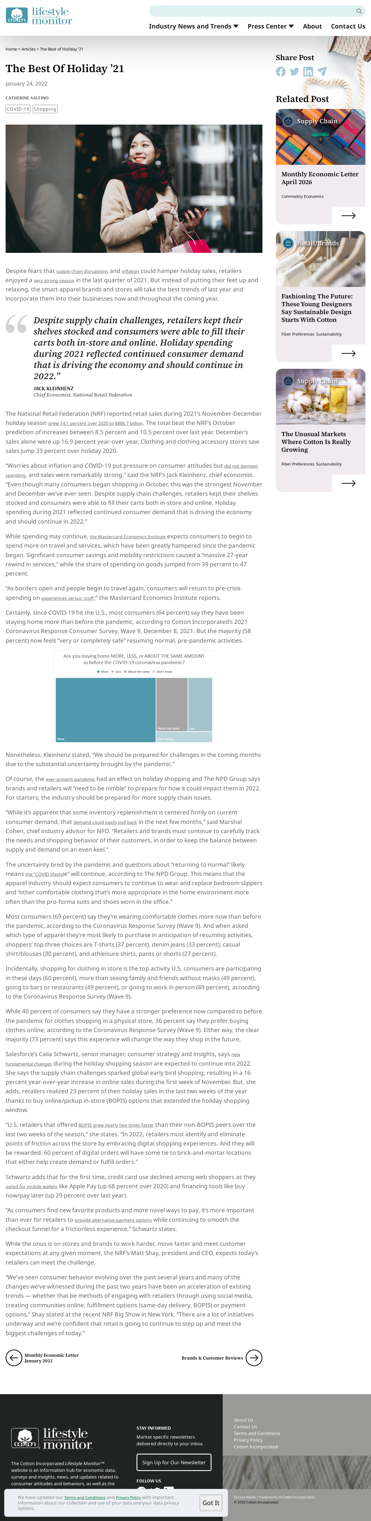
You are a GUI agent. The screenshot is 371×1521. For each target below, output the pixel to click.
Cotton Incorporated (256, 1440)
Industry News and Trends (190, 26)
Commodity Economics (305, 196)
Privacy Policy (135, 1497)
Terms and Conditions (87, 1497)
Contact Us (348, 26)
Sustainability (335, 334)
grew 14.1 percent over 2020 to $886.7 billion (110, 416)
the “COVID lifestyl (50, 867)
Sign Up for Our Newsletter (174, 1456)
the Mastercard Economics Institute (139, 530)
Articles (29, 46)
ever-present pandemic (78, 773)
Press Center (267, 26)
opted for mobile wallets (39, 1180)
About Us (243, 1414)
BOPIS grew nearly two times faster (127, 1119)
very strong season (60, 274)
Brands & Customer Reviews (203, 1351)
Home (11, 46)
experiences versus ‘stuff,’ (76, 591)
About (312, 26)
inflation (148, 264)
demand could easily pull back (115, 815)
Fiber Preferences (300, 334)
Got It (211, 1502)
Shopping (45, 103)
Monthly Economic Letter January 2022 (61, 1351)
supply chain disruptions (89, 264)
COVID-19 (18, 103)
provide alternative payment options (125, 1213)
